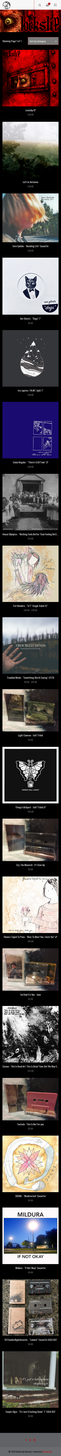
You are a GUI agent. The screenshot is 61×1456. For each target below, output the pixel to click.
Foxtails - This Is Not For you (30, 1124)
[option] (30, 21)
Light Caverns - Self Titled (30, 735)
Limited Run (47, 1451)
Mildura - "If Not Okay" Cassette (30, 1268)
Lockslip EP (30, 110)
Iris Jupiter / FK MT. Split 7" (30, 390)
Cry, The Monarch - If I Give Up (30, 865)
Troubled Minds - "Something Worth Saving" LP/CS (30, 677)
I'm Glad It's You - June (30, 994)
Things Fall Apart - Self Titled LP (30, 807)
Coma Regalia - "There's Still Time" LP (30, 462)
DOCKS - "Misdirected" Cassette (30, 1196)
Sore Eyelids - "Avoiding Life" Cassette (30, 246)
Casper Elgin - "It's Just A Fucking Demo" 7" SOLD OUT (30, 1411)
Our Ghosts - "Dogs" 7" (30, 318)
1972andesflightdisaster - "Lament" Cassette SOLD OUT (30, 1339)
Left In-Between (30, 182)
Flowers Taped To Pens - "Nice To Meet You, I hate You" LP (30, 937)
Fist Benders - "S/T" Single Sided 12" (30, 606)
